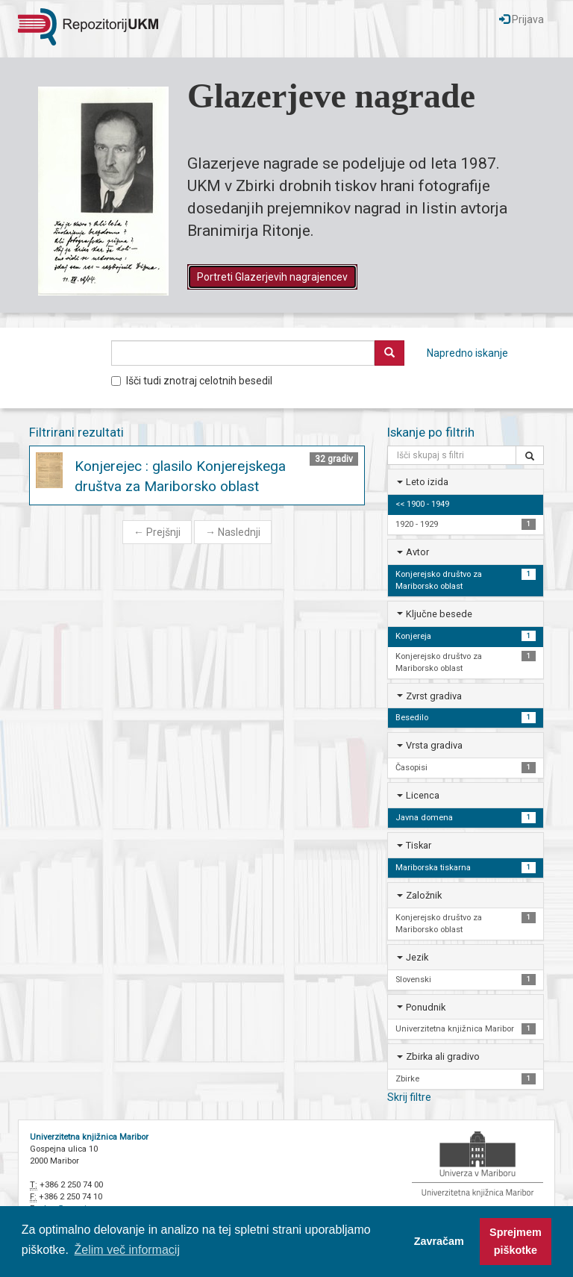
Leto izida (427, 481)
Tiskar (418, 845)
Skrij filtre (409, 1097)
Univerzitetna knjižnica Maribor (89, 1137)
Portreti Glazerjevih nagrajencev (272, 277)
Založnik (424, 895)
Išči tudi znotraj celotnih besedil (191, 381)
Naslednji (232, 532)
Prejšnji (157, 532)
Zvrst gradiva (434, 696)
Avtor (417, 552)
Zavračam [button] (439, 1241)
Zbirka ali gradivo (443, 1056)
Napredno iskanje (467, 353)
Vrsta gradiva (434, 745)
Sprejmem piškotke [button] (515, 1241)
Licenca (422, 795)
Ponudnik (425, 1007)
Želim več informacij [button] (127, 1249)
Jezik (417, 957)
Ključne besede (439, 613)
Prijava (521, 19)
